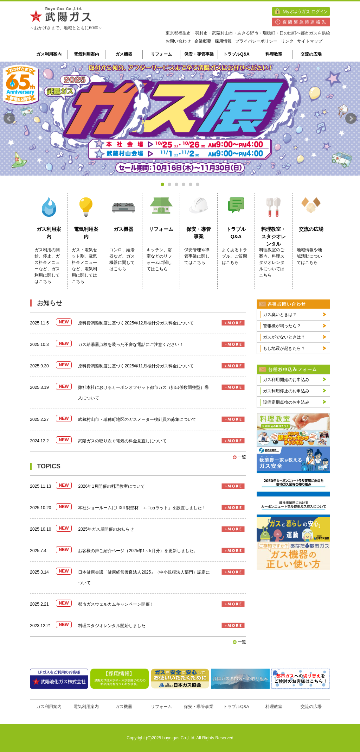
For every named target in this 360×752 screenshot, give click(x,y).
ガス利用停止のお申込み (286, 390)
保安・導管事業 (199, 54)
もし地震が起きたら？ (284, 348)
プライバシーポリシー (256, 41)
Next (350, 118)
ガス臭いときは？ (280, 314)
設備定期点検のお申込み (286, 402)
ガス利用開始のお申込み (286, 379)
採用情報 (223, 41)
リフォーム (161, 54)
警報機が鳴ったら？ (282, 325)
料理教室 (273, 54)
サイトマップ (309, 41)
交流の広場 (311, 54)
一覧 (239, 457)
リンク (287, 41)
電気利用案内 (86, 54)
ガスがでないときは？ (284, 337)
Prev (9, 118)
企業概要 (202, 41)
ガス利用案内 (49, 54)
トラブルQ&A (236, 54)
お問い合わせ (178, 41)
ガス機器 (123, 54)
